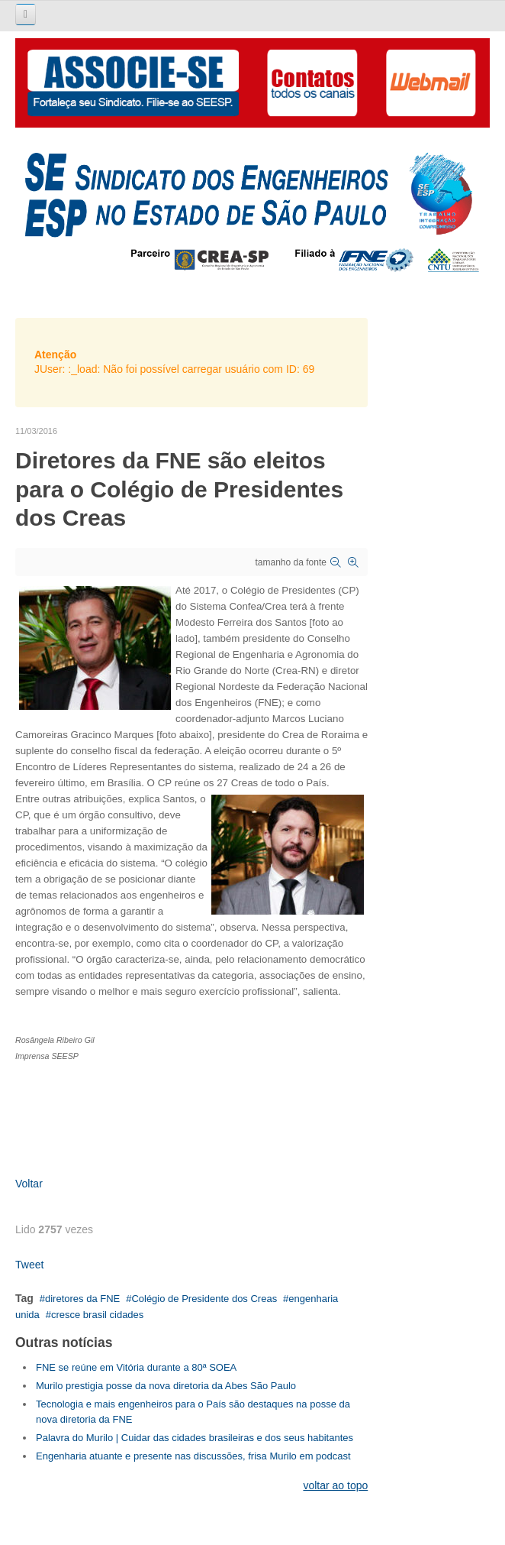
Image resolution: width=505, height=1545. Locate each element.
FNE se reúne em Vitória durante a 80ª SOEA (136, 1367)
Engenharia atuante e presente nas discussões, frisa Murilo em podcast (193, 1456)
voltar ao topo (335, 1485)
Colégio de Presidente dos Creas (204, 1298)
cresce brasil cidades (97, 1314)
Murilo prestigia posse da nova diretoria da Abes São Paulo (166, 1385)
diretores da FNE (82, 1298)
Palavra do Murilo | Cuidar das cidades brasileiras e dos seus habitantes (194, 1437)
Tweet (29, 1264)
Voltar (29, 1183)
